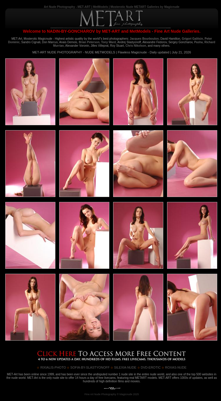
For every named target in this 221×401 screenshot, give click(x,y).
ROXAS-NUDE (174, 367)
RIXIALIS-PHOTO (51, 367)
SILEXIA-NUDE (123, 367)
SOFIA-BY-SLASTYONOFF (88, 367)
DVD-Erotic (149, 367)
